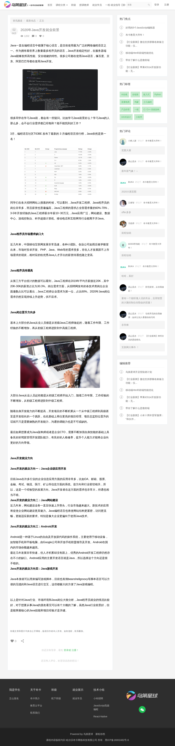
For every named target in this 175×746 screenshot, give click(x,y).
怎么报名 (14, 698)
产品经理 (125, 109)
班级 (73, 5)
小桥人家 (132, 141)
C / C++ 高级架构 (151, 109)
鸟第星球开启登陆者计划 (139, 372)
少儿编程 (148, 102)
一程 (136, 109)
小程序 (139, 117)
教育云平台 (36, 705)
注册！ (75, 650)
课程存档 (100, 734)
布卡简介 (35, 698)
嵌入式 (146, 94)
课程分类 (62, 5)
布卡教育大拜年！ (135, 34)
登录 (156, 4)
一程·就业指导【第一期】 (118, 5)
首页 (50, 5)
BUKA (131, 182)
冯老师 (131, 223)
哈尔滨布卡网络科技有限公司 (82, 740)
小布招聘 (98, 698)
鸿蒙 (136, 102)
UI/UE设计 (126, 117)
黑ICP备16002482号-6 (117, 740)
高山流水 (132, 161)
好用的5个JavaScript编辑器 (140, 27)
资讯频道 (17, 20)
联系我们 (35, 712)
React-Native (100, 716)
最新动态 (31, 20)
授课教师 (84, 5)
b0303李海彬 (134, 244)
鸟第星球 (88, 734)
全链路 (135, 94)
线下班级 (56, 698)
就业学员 (97, 5)
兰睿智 (131, 203)
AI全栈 (124, 94)
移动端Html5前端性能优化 (139, 53)
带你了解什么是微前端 (138, 60)
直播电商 (125, 102)
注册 (166, 4)
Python (157, 94)
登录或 (67, 650)
